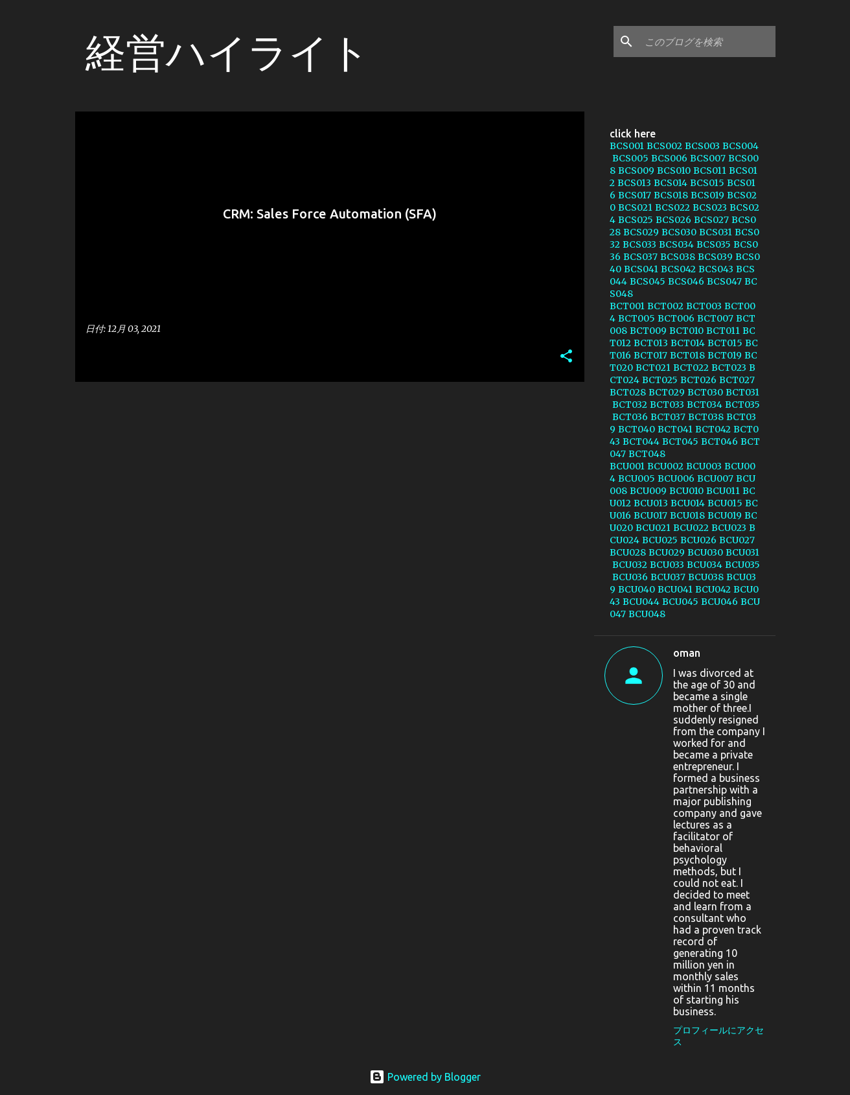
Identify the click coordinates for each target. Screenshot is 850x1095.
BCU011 (723, 491)
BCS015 (707, 183)
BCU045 (680, 601)
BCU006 (676, 478)
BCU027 (737, 540)
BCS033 (639, 244)
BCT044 (641, 441)
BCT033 (667, 404)
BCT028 (628, 392)
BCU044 (641, 601)
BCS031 (715, 232)
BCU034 (704, 565)
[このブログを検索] (707, 41)
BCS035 (713, 244)
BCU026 (698, 540)
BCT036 (630, 417)
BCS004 (740, 146)
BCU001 (627, 466)
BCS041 (641, 269)
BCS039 (715, 257)
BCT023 (728, 367)
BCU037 (667, 577)
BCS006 (669, 158)
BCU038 (706, 577)
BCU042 (713, 589)
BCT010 (686, 330)
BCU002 (665, 466)
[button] (566, 357)
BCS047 (724, 281)
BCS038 (677, 257)
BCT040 (636, 429)
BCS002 (664, 146)
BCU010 (686, 491)
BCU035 (742, 565)
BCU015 (724, 503)
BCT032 (629, 404)
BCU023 (728, 528)
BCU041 (675, 589)
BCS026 (673, 220)
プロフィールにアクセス (718, 1036)
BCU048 (646, 614)
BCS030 (678, 232)
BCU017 (650, 515)
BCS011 (709, 170)
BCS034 (676, 244)
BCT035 (742, 404)
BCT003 (704, 306)
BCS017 (634, 195)
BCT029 (667, 392)
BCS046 (686, 281)
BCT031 (742, 392)
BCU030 (705, 552)
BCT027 (737, 380)
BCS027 (711, 220)
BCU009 (648, 491)
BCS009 (636, 170)
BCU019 (724, 515)
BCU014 (688, 503)
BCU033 (667, 565)
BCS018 (671, 195)
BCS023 (710, 207)
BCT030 (705, 392)
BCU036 (630, 577)
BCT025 (660, 380)
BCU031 (742, 552)
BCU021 (653, 528)
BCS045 (647, 281)
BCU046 (719, 601)
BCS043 (715, 269)
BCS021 (635, 207)
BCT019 (724, 355)
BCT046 (719, 441)
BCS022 (672, 207)
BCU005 (636, 478)
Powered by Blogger (425, 1077)
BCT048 (646, 454)
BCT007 (715, 318)
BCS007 (708, 158)
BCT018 (687, 355)
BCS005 (630, 158)
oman (686, 653)
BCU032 (629, 565)
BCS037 (640, 257)
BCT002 (665, 306)
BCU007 (715, 478)
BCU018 (687, 515)
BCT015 (724, 343)
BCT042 (713, 429)
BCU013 (651, 503)
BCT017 (650, 355)
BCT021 (653, 367)
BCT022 (691, 367)
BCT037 (667, 417)
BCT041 (675, 429)
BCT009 (648, 330)
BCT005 (636, 318)
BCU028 (628, 552)
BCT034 (704, 404)
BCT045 (680, 441)
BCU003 (704, 466)
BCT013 (651, 343)
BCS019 (707, 195)
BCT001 (627, 306)
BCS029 (641, 232)
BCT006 (676, 318)
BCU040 (636, 589)
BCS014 (670, 183)
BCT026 (698, 380)
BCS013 (634, 183)
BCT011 (723, 330)
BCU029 (667, 552)
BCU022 (691, 528)
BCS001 (627, 146)
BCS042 (678, 269)
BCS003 (702, 146)
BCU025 (660, 540)
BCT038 (706, 417)
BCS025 (635, 220)
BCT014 (688, 343)
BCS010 (674, 170)
